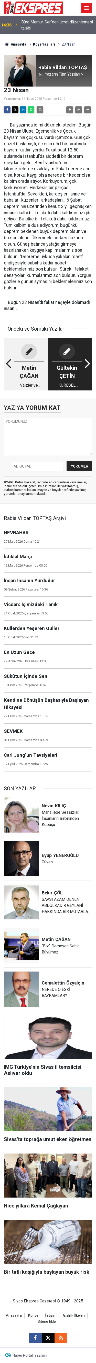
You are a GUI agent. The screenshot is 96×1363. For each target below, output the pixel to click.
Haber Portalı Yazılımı (30, 1355)
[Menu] (86, 8)
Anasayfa (15, 44)
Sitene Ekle (47, 1321)
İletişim (51, 1315)
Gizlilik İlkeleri (74, 1315)
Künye (33, 1315)
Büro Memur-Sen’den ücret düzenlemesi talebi (57, 25)
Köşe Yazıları (44, 44)
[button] (69, 109)
